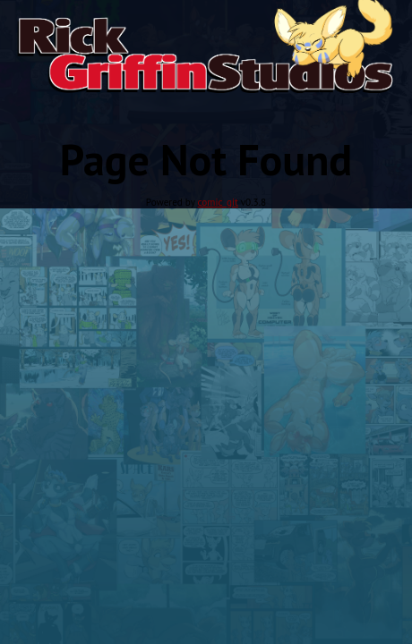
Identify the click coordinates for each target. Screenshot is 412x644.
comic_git (218, 202)
